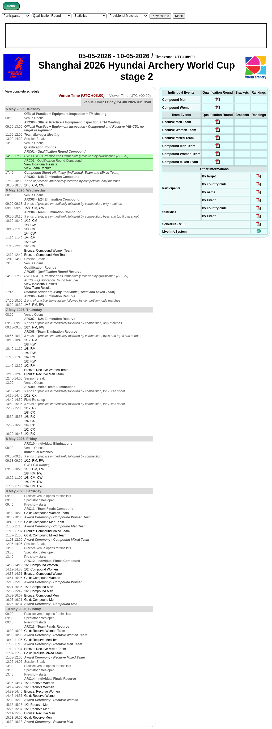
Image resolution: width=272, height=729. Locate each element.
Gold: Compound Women (42, 578)
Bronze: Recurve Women (42, 691)
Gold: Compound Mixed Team (45, 535)
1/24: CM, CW (34, 208)
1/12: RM (30, 340)
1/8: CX (29, 412)
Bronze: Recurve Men (39, 713)
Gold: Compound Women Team (46, 513)
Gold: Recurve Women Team (44, 631)
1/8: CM (29, 229)
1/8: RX (29, 417)
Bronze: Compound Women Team (48, 250)
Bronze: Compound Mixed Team (47, 531)
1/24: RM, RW (34, 327)
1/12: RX (30, 408)
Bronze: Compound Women (43, 574)
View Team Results (37, 168)
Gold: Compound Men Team (44, 522)
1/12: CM (30, 221)
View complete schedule (22, 91)
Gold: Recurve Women (40, 696)
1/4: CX (29, 421)
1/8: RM (29, 349)
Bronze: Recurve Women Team (46, 370)
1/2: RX (29, 434)
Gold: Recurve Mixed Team (43, 653)
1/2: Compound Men (38, 587)
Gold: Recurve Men (38, 717)
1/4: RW (30, 353)
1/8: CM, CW (33, 478)
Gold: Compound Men (39, 600)
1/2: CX (29, 429)
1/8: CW (30, 225)
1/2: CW (30, 242)
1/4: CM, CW (33, 486)
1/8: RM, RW (33, 473)
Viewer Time (130, 96)
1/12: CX (30, 395)
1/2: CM (29, 246)
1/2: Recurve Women (39, 683)
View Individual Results (40, 164)
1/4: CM (29, 238)
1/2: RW (30, 361)
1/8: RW (30, 344)
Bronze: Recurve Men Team (44, 374)
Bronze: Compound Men (41, 595)
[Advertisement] (136, 36)
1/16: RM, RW (34, 461)
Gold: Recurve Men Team (42, 640)
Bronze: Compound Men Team (45, 255)
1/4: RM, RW (33, 482)
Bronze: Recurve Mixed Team (45, 649)
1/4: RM (29, 357)
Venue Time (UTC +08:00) (81, 95)
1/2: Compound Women (41, 565)
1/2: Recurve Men (36, 705)
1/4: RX (29, 425)
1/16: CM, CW (34, 469)
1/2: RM (29, 366)
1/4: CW (30, 233)
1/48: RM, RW (34, 305)
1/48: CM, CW (34, 185)
